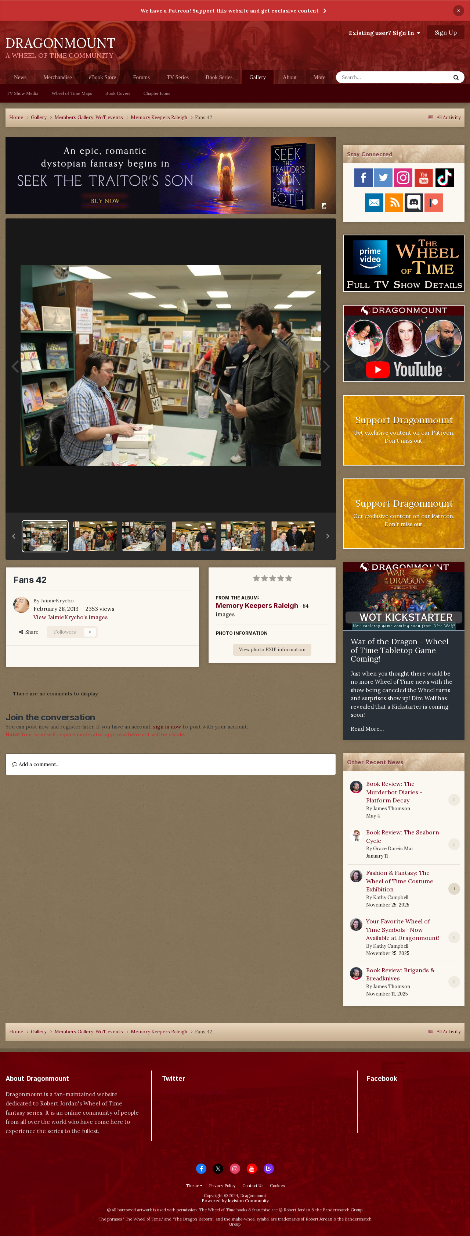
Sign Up (446, 32)
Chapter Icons (157, 93)
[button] (14, 536)
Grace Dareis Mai (393, 848)
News (20, 77)
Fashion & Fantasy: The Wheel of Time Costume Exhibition (399, 881)
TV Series (178, 77)
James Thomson (391, 808)
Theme (194, 1185)
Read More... (367, 728)
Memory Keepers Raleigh (257, 605)
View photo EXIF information (272, 650)
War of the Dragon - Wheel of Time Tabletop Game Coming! (400, 650)
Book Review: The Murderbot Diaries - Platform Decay (394, 792)
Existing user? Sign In (384, 32)
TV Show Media (22, 93)
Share (28, 632)
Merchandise (57, 77)
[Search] (374, 77)
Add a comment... (35, 764)
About (290, 77)
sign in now (167, 726)
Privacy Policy (222, 1185)
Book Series (219, 77)
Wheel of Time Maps (71, 93)
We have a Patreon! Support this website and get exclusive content (229, 10)
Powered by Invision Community (235, 1200)
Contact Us (252, 1185)
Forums (141, 77)
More (320, 77)
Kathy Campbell (390, 897)
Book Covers (117, 93)
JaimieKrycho (57, 600)
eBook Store (102, 77)
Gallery (257, 79)
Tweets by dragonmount (194, 1091)
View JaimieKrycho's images (70, 617)
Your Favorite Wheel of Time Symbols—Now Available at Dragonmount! (403, 929)
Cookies (277, 1185)
